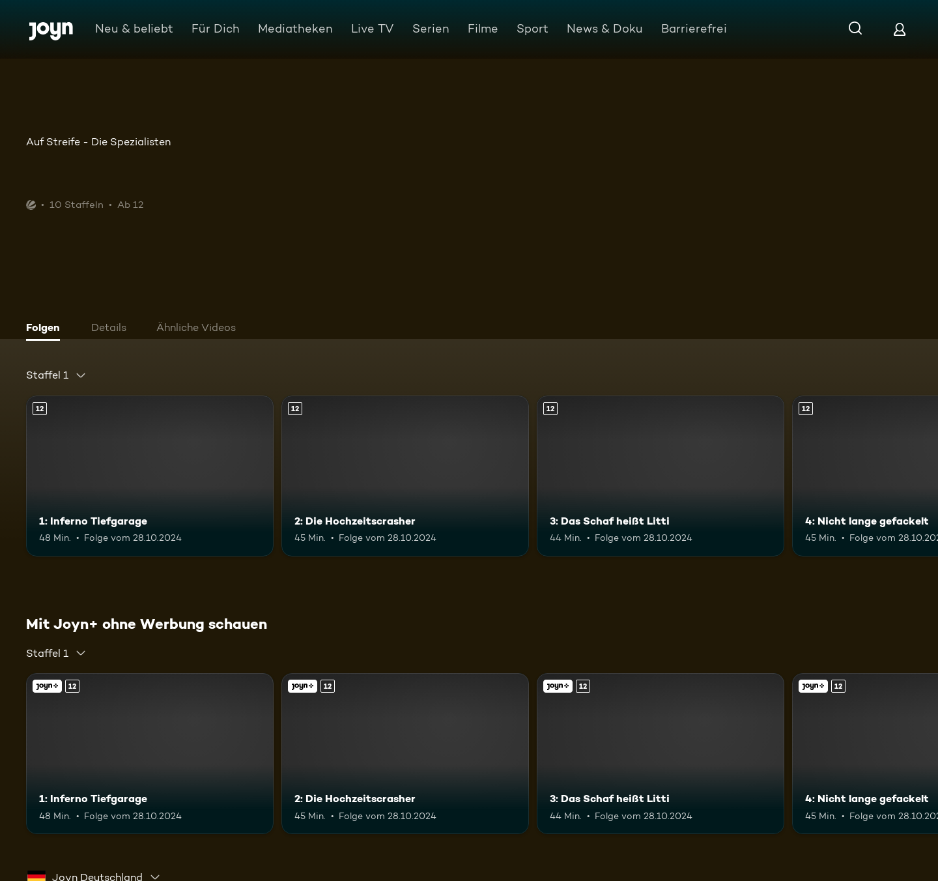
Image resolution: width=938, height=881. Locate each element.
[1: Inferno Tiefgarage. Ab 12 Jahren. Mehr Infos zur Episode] (150, 476)
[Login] (899, 29)
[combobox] (56, 375)
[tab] (46, 329)
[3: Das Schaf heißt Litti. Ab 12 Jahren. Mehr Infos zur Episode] (660, 476)
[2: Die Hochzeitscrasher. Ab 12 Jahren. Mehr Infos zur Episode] (405, 476)
